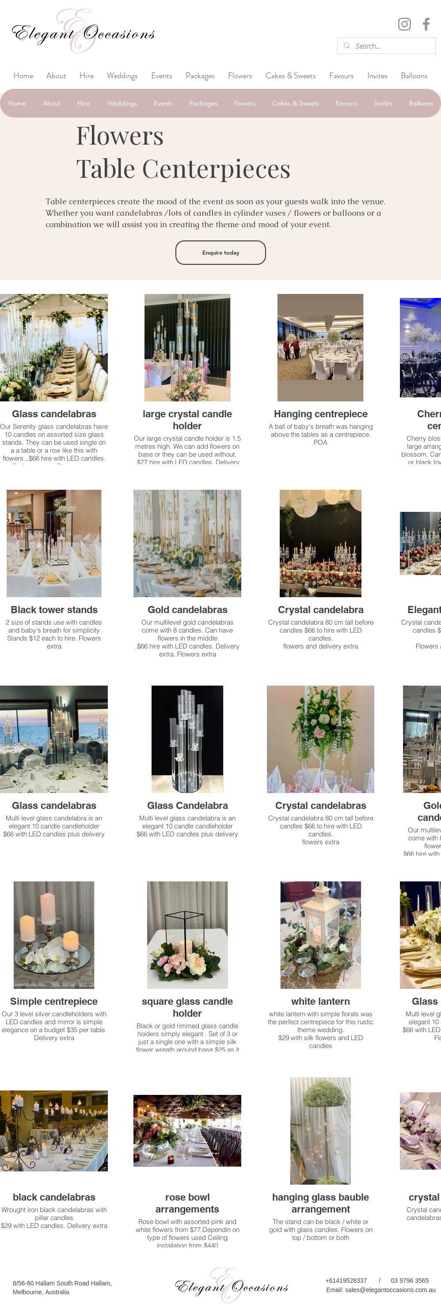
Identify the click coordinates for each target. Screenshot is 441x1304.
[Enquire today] (220, 252)
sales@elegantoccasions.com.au (390, 1289)
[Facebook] (426, 24)
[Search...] (386, 46)
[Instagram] (404, 24)
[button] (122, 76)
